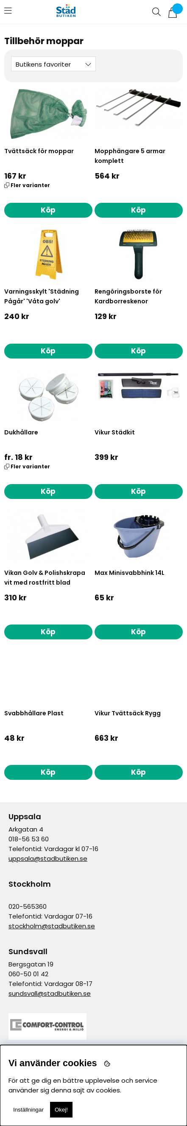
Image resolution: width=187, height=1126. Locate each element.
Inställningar (28, 1109)
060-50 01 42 (28, 973)
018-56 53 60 (28, 839)
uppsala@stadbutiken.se (47, 858)
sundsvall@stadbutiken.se (49, 993)
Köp (48, 210)
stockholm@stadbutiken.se (51, 926)
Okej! (61, 1109)
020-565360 (27, 906)
